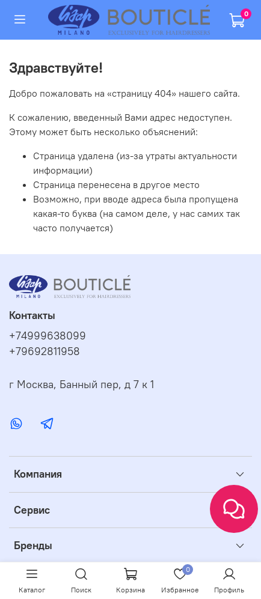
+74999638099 (47, 335)
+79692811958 (44, 351)
